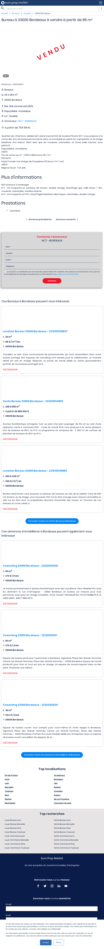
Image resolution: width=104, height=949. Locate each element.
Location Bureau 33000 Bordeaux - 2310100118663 (35, 470)
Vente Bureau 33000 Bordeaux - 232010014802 (33, 401)
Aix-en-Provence (61, 799)
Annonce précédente (40, 219)
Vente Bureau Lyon (62, 820)
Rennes (57, 787)
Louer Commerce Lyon (15, 836)
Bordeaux (58, 779)
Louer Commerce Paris (15, 844)
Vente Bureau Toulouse (64, 832)
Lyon (7, 783)
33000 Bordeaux (42, 13)
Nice (7, 795)
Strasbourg (59, 775)
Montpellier (10, 803)
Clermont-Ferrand (62, 803)
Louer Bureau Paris (13, 828)
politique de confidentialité (67, 274)
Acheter (27, 13)
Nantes (8, 799)
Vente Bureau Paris (62, 828)
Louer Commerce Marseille (17, 840)
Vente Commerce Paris (64, 844)
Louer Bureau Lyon (13, 820)
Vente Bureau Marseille (64, 824)
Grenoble (58, 791)
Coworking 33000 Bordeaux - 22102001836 (30, 565)
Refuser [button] (59, 942)
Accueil (4, 13)
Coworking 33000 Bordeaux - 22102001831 (30, 635)
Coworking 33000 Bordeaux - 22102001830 (30, 705)
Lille (55, 783)
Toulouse (9, 791)
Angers (57, 795)
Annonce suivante (66, 219)
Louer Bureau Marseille (15, 824)
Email (8, 904)
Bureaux (16, 13)
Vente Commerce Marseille (66, 840)
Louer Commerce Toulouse (17, 848)
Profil (8, 915)
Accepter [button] (45, 942)
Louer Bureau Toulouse (15, 832)
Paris (7, 779)
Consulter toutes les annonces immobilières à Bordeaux (52, 754)
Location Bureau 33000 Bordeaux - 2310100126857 (35, 331)
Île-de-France (11, 775)
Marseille (9, 787)
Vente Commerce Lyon (64, 836)
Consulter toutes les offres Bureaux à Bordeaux (52, 521)
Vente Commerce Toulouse (66, 848)
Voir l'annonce (10, 369)
